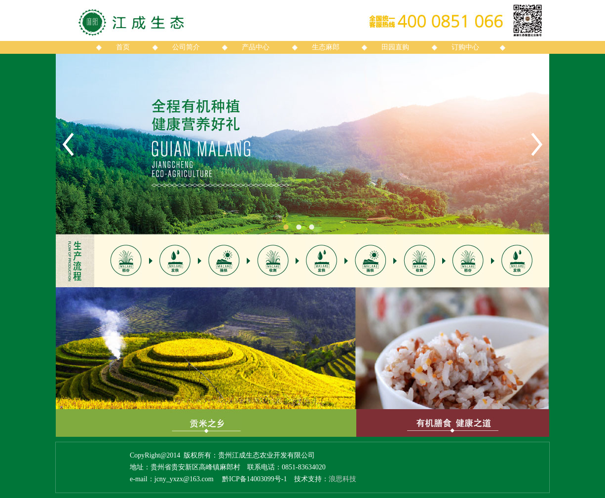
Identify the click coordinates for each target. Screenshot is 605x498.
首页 (123, 47)
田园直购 (395, 47)
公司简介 (186, 47)
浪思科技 (342, 479)
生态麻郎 (326, 47)
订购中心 (465, 47)
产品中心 (255, 47)
